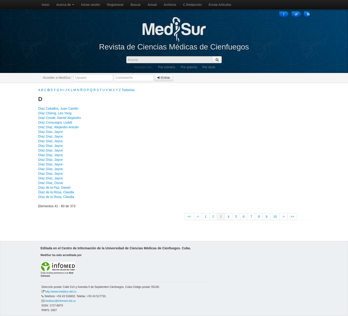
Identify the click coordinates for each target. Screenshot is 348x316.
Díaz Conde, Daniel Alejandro (59, 118)
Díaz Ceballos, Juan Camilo (58, 108)
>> (292, 216)
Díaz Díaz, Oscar (50, 183)
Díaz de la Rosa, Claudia (56, 192)
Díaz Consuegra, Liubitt (55, 122)
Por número (166, 67)
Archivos (170, 5)
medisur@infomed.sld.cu (60, 301)
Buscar (135, 5)
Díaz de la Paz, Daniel (54, 187)
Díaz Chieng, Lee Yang (55, 113)
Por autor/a (189, 67)
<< (189, 216)
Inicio (45, 5)
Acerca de (65, 5)
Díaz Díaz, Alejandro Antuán (58, 127)
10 (275, 216)
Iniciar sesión (90, 5)
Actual (152, 5)
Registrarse (115, 5)
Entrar (163, 77)
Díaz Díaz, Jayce (50, 132)
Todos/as (128, 90)
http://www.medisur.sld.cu (60, 291)
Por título (208, 67)
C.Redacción (192, 5)
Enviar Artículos (220, 5)
